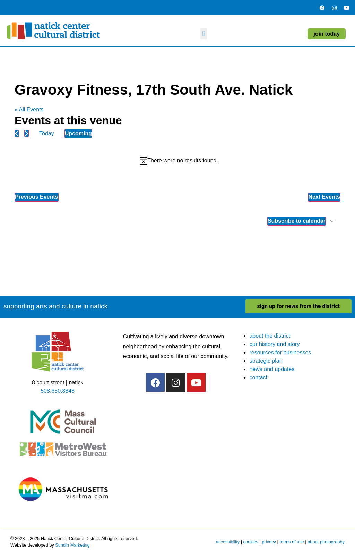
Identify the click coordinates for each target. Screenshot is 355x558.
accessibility (228, 541)
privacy (269, 541)
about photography (326, 541)
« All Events (29, 109)
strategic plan (265, 361)
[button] (203, 33)
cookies (250, 541)
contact (258, 377)
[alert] (178, 160)
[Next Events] (26, 133)
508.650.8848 (58, 391)
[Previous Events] (17, 133)
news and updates (271, 369)
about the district (269, 336)
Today (46, 133)
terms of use (291, 541)
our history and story (274, 344)
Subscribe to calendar (297, 221)
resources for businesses (280, 352)
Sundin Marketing (72, 545)
